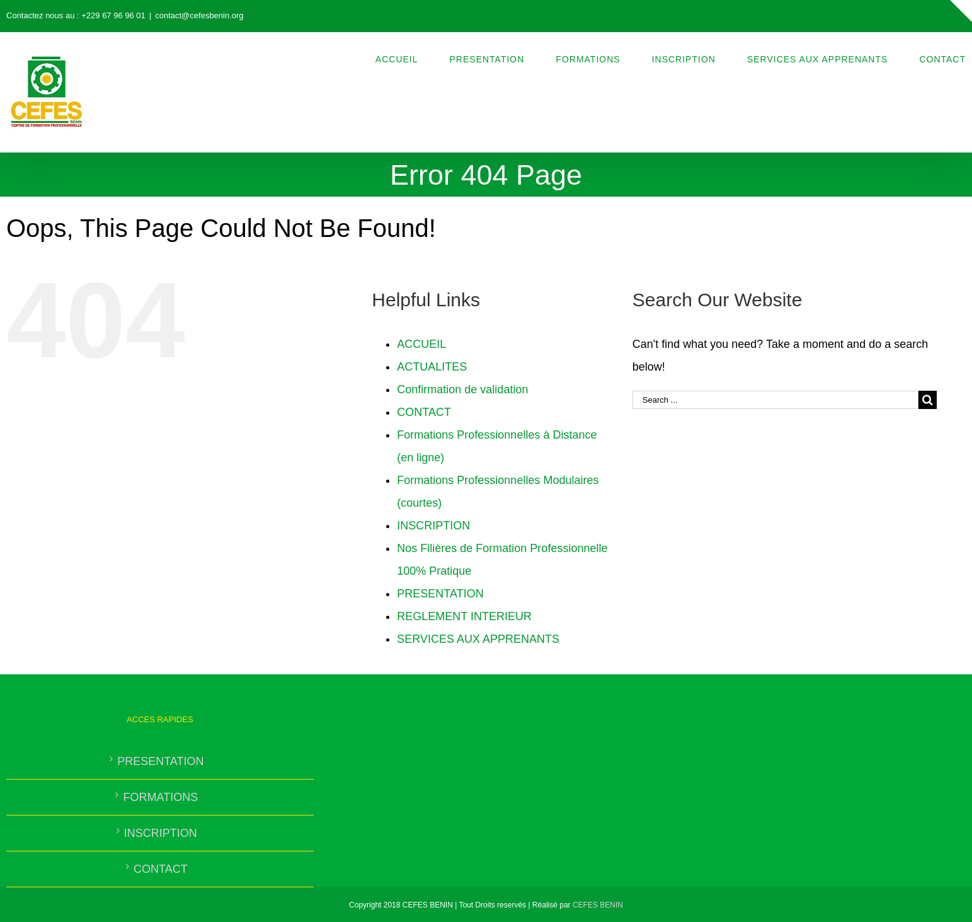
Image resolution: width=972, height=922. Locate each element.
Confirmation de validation (462, 389)
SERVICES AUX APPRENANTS (478, 639)
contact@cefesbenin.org (199, 15)
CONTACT (424, 412)
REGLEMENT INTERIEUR (464, 616)
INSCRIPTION (433, 525)
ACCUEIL (421, 344)
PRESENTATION (440, 593)
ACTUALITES (432, 366)
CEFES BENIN (598, 905)
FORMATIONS (160, 797)
